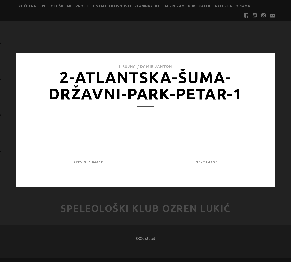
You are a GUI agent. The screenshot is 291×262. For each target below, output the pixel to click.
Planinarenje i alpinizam (160, 6)
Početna (27, 6)
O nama (243, 6)
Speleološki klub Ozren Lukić (145, 208)
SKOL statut (145, 239)
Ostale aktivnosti (112, 6)
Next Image (206, 162)
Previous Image (88, 162)
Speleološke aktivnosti (65, 6)
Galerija (223, 6)
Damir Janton (156, 66)
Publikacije (200, 6)
